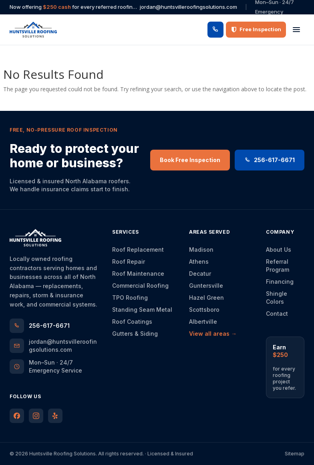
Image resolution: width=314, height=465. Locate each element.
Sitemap (294, 454)
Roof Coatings (132, 321)
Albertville (203, 321)
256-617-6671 (269, 159)
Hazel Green (206, 297)
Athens (199, 261)
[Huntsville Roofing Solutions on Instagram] (36, 416)
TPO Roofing (130, 297)
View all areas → (213, 333)
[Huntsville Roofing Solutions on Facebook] (17, 416)
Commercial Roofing (140, 285)
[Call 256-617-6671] (215, 30)
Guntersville (206, 285)
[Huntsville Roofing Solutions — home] (33, 30)
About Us (278, 249)
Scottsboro (204, 309)
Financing (280, 281)
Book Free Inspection (190, 159)
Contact (277, 313)
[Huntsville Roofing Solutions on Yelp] (55, 416)
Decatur (200, 273)
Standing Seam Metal (142, 309)
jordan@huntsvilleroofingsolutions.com (188, 7)
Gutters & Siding (135, 333)
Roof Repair (128, 261)
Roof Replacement (138, 249)
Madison (201, 249)
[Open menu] (296, 30)
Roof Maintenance (138, 273)
